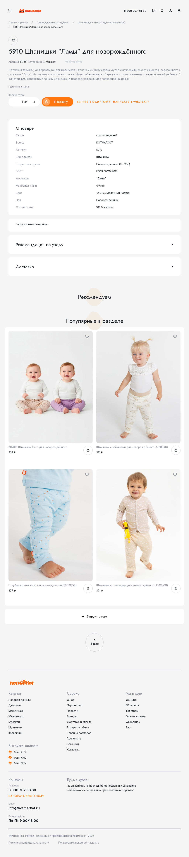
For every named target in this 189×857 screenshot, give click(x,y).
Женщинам (15, 716)
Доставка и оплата (79, 721)
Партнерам (74, 705)
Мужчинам (15, 727)
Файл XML (20, 757)
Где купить (74, 738)
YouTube (131, 699)
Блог (129, 727)
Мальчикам (15, 710)
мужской (14, 721)
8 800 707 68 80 (135, 11)
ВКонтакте (132, 705)
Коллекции (15, 732)
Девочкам (15, 705)
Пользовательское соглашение (78, 842)
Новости (72, 710)
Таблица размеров (79, 732)
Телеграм (132, 710)
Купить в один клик (93, 102)
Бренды (72, 716)
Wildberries (133, 721)
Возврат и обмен (78, 727)
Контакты (73, 749)
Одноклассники (136, 716)
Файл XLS (20, 752)
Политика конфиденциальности (28, 842)
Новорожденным (19, 699)
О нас (70, 699)
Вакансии (73, 744)
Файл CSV (20, 763)
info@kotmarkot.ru (24, 808)
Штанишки (49, 61)
